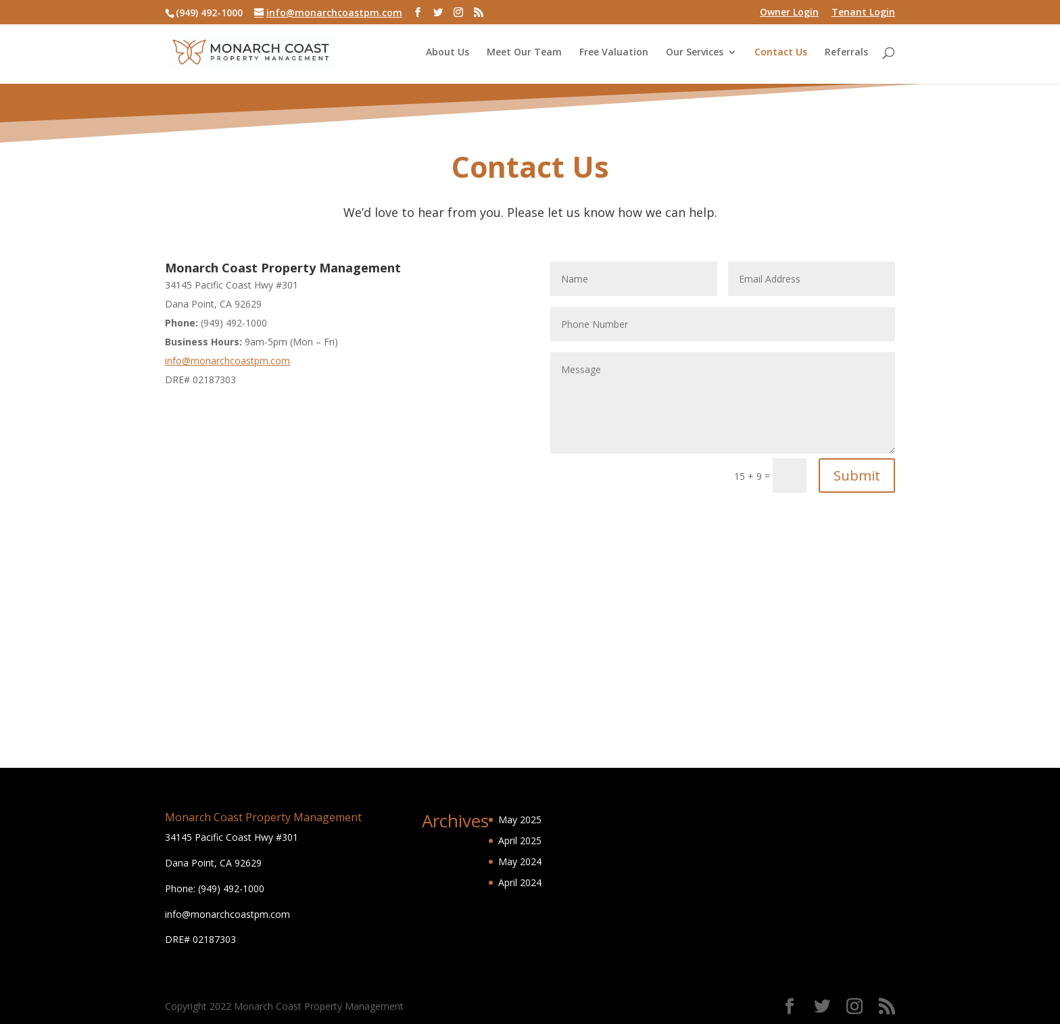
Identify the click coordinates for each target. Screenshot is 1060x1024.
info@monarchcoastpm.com (227, 360)
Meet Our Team (524, 52)
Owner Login (789, 12)
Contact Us (780, 52)
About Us (447, 52)
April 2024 (519, 882)
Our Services (694, 52)
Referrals (846, 52)
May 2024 (519, 861)
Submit (857, 475)
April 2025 (519, 840)
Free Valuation (613, 52)
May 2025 (519, 819)
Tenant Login (863, 12)
